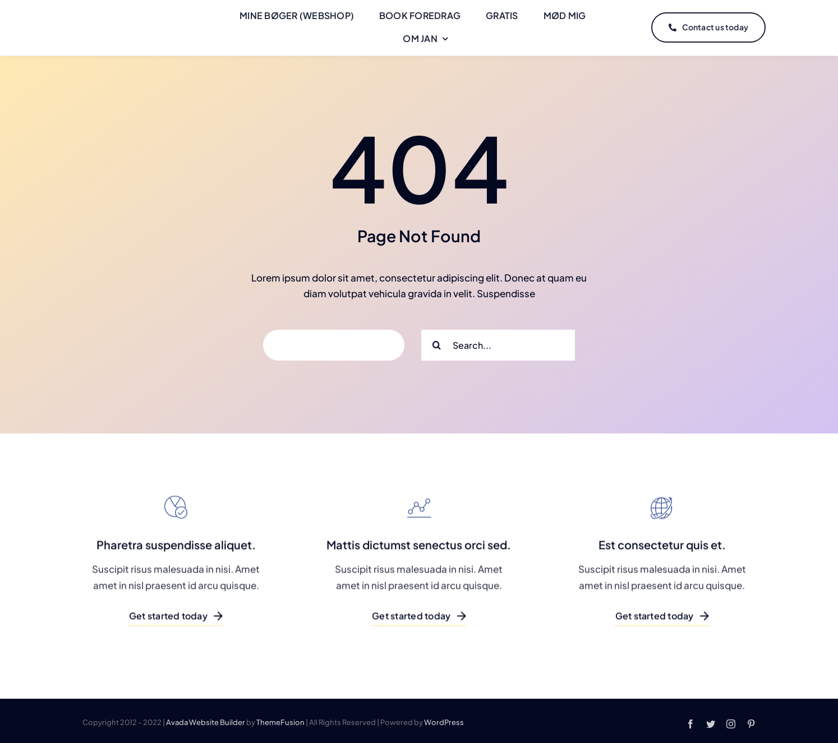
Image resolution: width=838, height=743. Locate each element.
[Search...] (498, 342)
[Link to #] (792, 27)
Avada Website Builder (205, 719)
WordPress (444, 719)
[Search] (436, 342)
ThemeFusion (280, 719)
